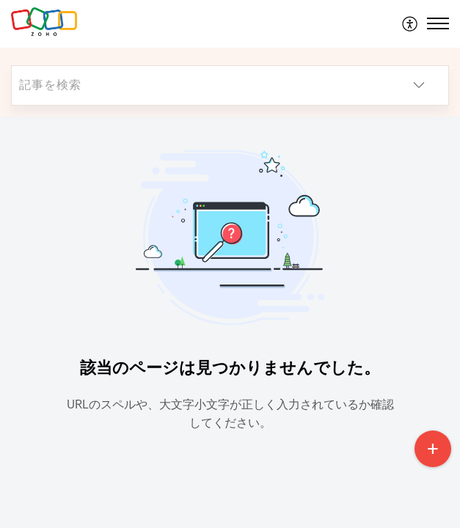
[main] (230, 322)
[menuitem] (410, 23)
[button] (410, 23)
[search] (201, 85)
